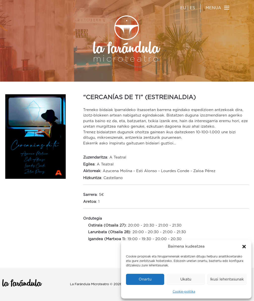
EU (183, 8)
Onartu (145, 279)
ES (192, 8)
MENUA (213, 8)
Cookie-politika (184, 291)
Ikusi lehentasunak (227, 279)
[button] (244, 246)
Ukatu (185, 279)
